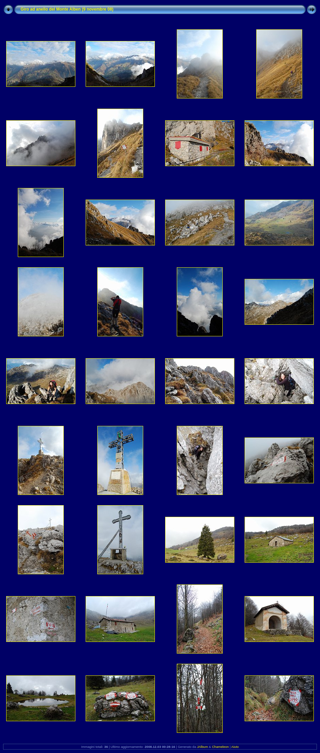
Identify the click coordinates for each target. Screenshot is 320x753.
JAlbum (202, 747)
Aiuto (235, 747)
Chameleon (220, 747)
